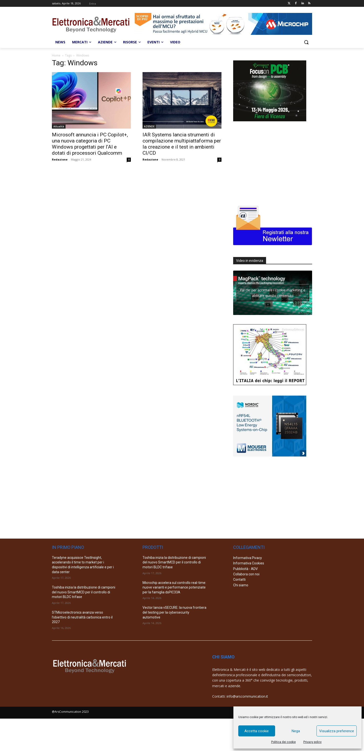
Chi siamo (240, 585)
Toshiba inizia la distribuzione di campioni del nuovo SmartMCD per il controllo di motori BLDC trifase (83, 592)
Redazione (59, 159)
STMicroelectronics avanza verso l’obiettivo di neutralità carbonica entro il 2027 (82, 617)
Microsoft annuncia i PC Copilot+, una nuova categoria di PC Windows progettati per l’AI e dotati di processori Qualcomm (90, 144)
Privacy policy (312, 742)
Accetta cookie (256, 731)
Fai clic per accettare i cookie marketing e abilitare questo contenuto (272, 293)
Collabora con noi (246, 574)
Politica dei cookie (283, 742)
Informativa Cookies (248, 563)
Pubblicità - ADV (245, 569)
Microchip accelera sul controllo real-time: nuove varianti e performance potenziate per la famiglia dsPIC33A (174, 587)
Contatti (239, 579)
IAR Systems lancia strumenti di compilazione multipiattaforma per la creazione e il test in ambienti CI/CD (182, 144)
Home (56, 55)
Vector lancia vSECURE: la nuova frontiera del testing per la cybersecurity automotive (174, 612)
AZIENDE (149, 126)
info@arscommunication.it (247, 696)
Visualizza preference (336, 731)
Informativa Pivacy (247, 558)
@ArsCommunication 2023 (70, 712)
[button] (306, 42)
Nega (296, 731)
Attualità (58, 126)
